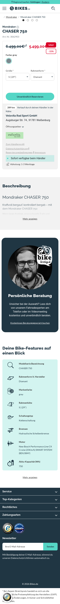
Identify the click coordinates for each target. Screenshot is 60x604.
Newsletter (9, 538)
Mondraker (11, 17)
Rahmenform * (38, 70)
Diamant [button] (37, 77)
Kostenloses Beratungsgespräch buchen (30, 323)
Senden (50, 546)
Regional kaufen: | (31, 2)
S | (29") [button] (12, 77)
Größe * (10, 70)
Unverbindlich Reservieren (30, 96)
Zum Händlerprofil (15, 144)
